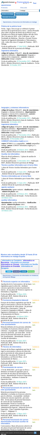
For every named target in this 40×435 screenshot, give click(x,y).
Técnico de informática (12, 347)
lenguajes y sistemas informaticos (15, 107)
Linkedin (23, 271)
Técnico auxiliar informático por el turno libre (19, 165)
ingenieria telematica (9, 51)
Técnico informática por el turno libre (16, 176)
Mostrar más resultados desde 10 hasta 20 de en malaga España (19, 255)
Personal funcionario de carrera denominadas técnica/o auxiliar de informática (14, 421)
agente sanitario (7, 187)
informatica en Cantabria (12, 260)
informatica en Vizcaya (10, 264)
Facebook (16, 271)
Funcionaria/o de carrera (13, 367)
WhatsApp (31, 271)
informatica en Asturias (20, 262)
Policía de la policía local (11, 26)
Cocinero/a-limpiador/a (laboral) (15, 300)
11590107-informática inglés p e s (14, 141)
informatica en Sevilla (29, 264)
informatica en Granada (10, 266)
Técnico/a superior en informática (16, 282)
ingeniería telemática (9, 124)
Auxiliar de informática (10, 154)
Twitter (9, 271)
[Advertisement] (19, 86)
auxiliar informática (9, 200)
